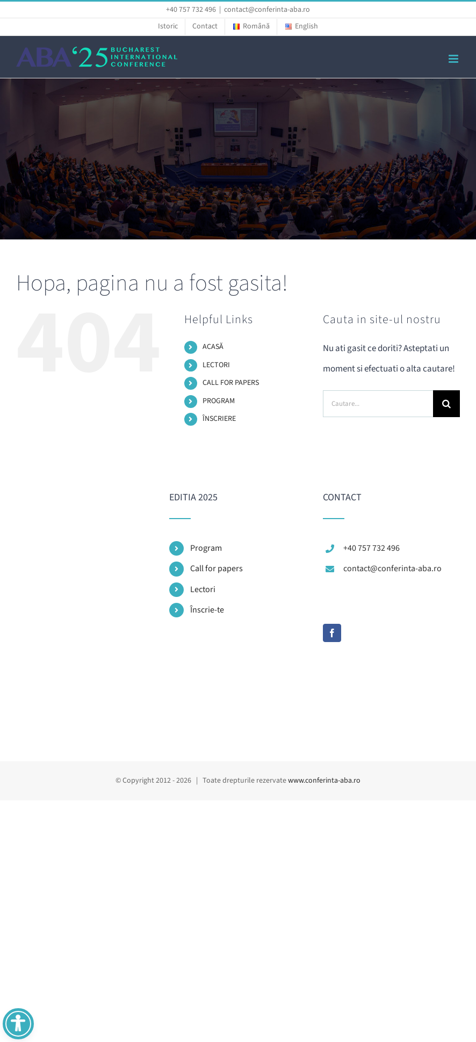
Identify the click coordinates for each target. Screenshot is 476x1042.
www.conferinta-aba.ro (324, 780)
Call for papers (216, 568)
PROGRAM (219, 401)
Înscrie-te (207, 610)
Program (206, 548)
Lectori (202, 589)
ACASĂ (213, 346)
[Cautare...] (378, 403)
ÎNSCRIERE (219, 418)
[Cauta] (446, 403)
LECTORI (216, 365)
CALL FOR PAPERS (231, 382)
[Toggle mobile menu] (454, 58)
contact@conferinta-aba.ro (267, 9)
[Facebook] (332, 633)
